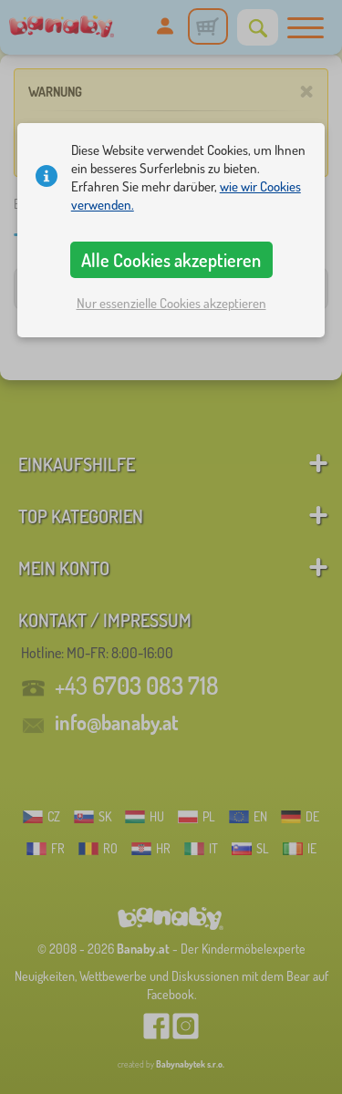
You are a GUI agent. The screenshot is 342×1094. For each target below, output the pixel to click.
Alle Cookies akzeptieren (171, 260)
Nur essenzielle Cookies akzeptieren (171, 303)
